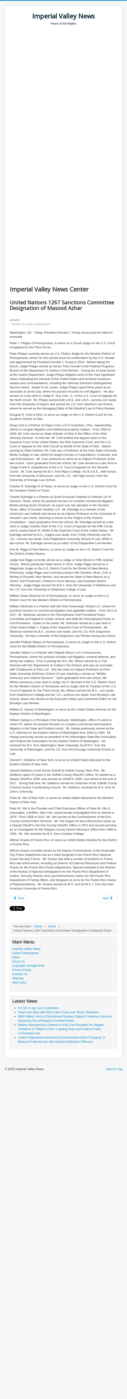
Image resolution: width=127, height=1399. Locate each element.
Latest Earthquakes (25, 953)
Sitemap (17, 978)
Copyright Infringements (28, 965)
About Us (18, 961)
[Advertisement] (44, 72)
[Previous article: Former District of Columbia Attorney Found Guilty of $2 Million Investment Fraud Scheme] (19, 898)
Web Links (19, 982)
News (16, 957)
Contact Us (19, 974)
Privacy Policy (21, 970)
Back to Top (114, 1069)
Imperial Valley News (26, 949)
